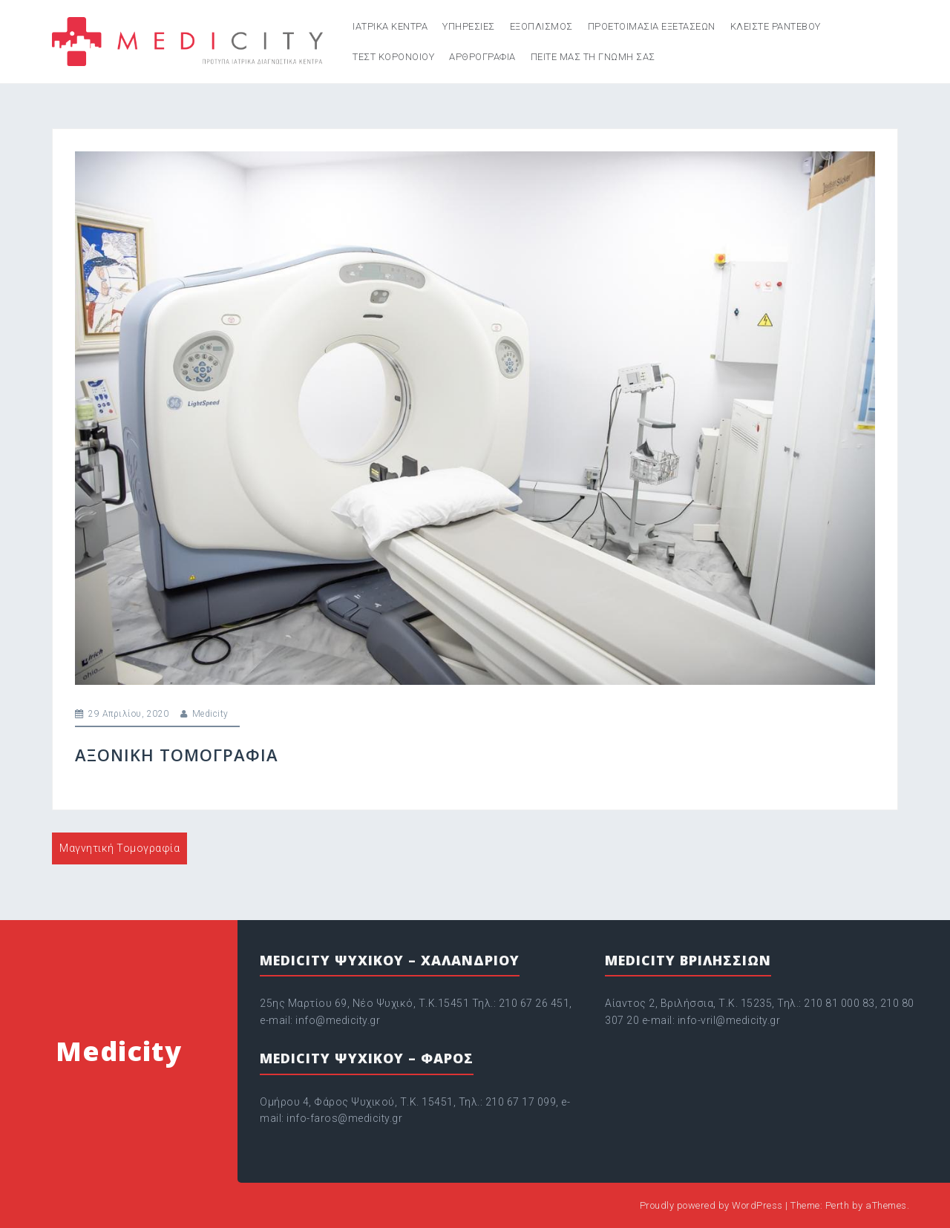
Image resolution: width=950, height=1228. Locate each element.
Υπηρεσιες (468, 26)
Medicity (210, 714)
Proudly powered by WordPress (711, 1205)
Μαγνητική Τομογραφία (119, 848)
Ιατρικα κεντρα (390, 26)
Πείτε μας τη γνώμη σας (593, 56)
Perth (837, 1205)
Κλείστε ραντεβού (775, 26)
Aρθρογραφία (482, 56)
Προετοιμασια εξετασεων (651, 26)
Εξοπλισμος (541, 26)
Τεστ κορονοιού (393, 56)
